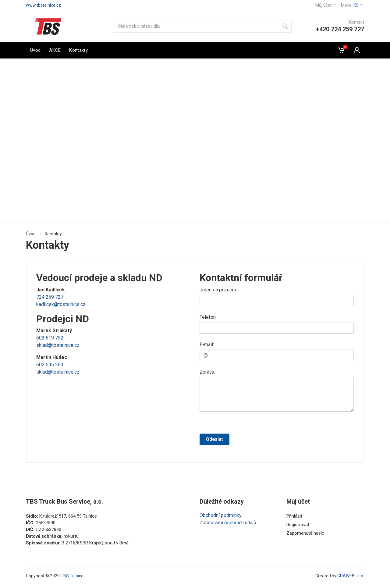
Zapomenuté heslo (305, 533)
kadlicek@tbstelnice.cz (61, 304)
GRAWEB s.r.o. (350, 575)
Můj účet (325, 5)
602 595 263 (49, 365)
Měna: (351, 5)
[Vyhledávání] (196, 26)
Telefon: (208, 317)
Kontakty (53, 233)
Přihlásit (294, 516)
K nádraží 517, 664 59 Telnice (68, 516)
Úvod (31, 233)
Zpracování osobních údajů (228, 523)
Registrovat (297, 524)
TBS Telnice (72, 575)
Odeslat (214, 439)
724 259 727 (49, 297)
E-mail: (207, 344)
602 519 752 (49, 338)
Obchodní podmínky (221, 515)
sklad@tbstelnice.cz (58, 345)
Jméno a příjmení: (218, 290)
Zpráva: (207, 372)
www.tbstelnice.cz (43, 5)
